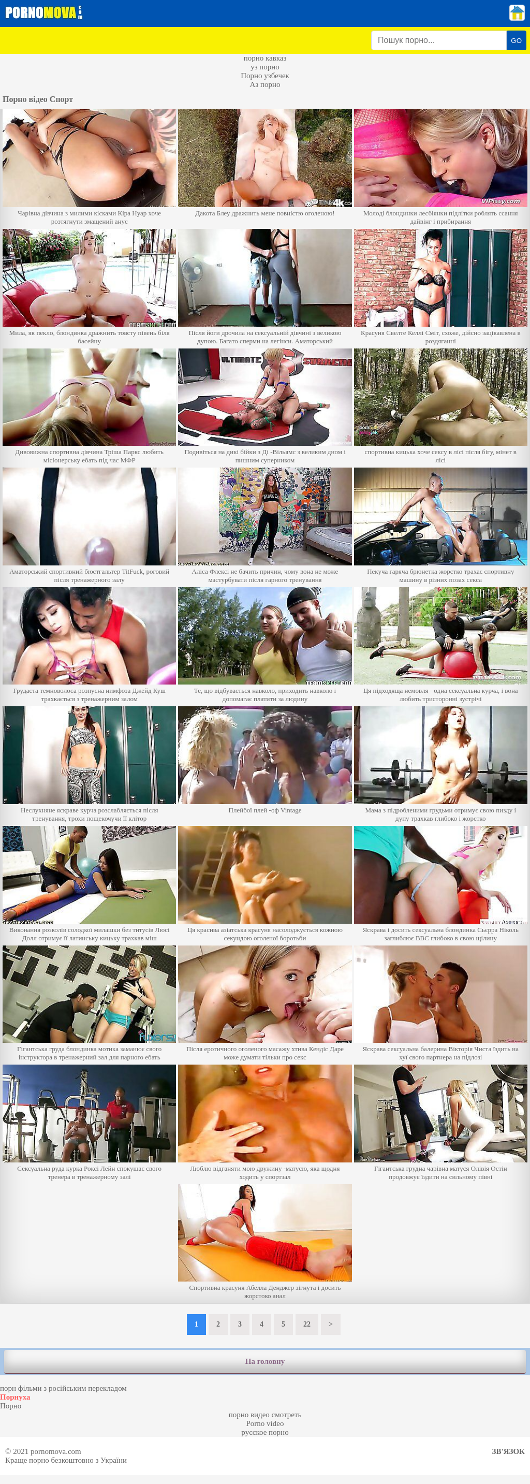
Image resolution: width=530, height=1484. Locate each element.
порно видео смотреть (265, 1414)
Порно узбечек (265, 75)
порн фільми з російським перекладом (63, 1388)
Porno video (265, 1423)
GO (516, 41)
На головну (265, 1361)
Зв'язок (508, 1451)
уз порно (265, 67)
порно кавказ (265, 58)
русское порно (264, 1432)
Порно (10, 1406)
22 (307, 1324)
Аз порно (264, 84)
